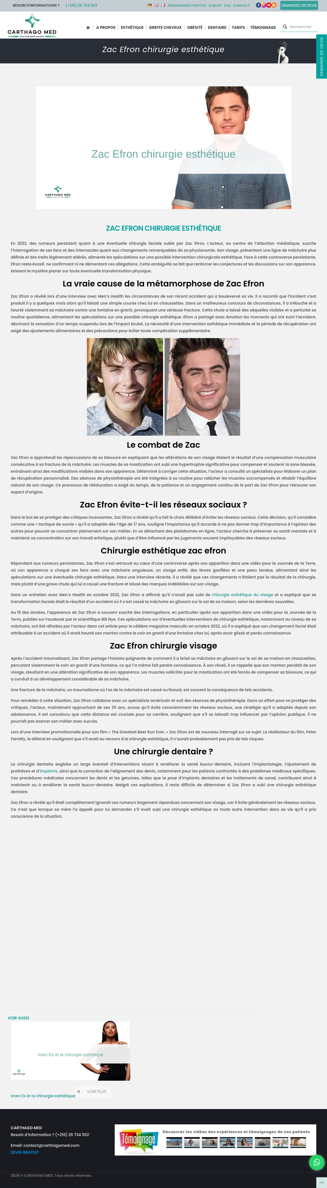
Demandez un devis (299, 5)
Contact (241, 5)
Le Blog (214, 5)
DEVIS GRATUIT (25, 1152)
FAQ (227, 5)
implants (48, 771)
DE (150, 5)
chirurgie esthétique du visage (242, 594)
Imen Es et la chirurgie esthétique (43, 1096)
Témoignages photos (187, 5)
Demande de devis (321, 56)
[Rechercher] (299, 27)
